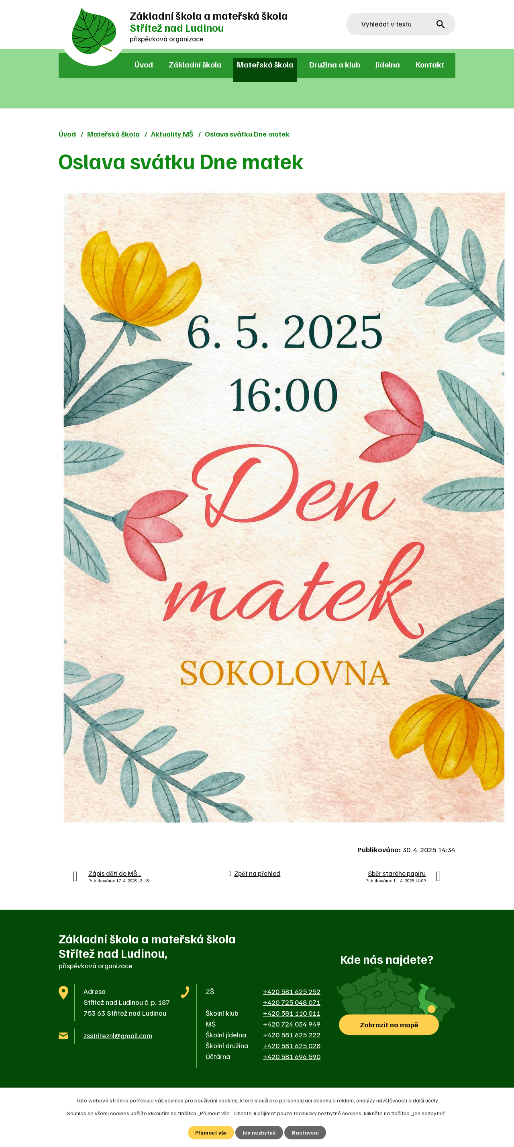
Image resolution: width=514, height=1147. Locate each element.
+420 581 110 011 (291, 1012)
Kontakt (430, 64)
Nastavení (306, 1132)
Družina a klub (334, 64)
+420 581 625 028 (291, 1045)
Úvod (144, 64)
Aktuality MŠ (172, 133)
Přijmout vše (211, 1132)
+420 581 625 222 (291, 1034)
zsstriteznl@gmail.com (118, 1035)
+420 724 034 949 (291, 1023)
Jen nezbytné (259, 1132)
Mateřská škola (265, 64)
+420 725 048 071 (291, 1002)
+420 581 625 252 (291, 991)
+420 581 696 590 (291, 1056)
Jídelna (387, 64)
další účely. (426, 1099)
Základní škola (195, 64)
